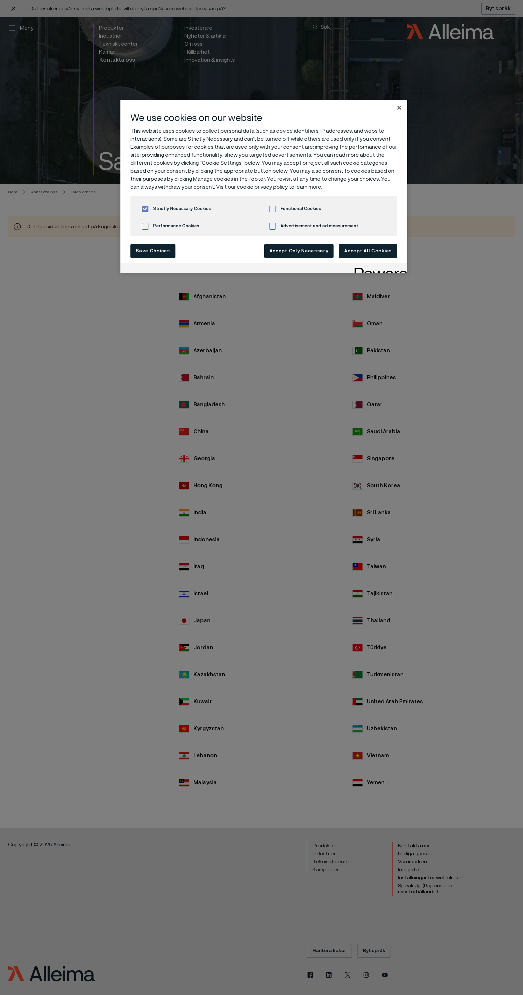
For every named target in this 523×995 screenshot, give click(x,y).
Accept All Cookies (368, 251)
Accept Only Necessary (299, 251)
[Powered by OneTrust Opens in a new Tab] (378, 269)
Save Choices (153, 251)
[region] (263, 186)
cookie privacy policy (262, 187)
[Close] (399, 107)
